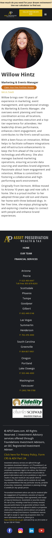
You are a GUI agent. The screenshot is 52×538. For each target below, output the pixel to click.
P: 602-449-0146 (26, 313)
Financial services (26, 259)
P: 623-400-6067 (26, 280)
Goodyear (26, 303)
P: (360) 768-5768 (27, 390)
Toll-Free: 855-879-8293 (26, 283)
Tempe (26, 298)
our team (26, 253)
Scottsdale (26, 288)
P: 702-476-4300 (26, 335)
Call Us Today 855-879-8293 (31, 13)
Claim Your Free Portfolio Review (19, 87)
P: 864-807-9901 (26, 351)
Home (26, 247)
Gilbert (26, 308)
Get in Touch (7, 92)
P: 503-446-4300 (26, 373)
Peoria (27, 275)
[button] (45, 14)
